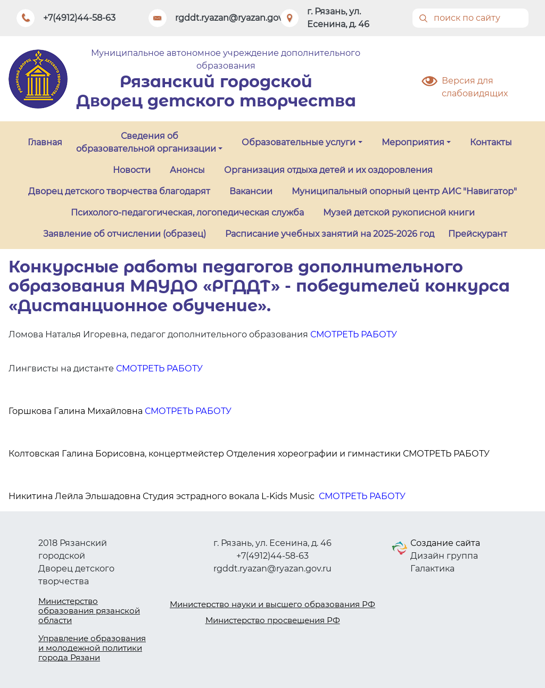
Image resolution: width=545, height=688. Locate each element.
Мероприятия (413, 142)
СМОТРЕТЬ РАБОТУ (353, 334)
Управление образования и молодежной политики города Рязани (92, 647)
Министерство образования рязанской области (89, 610)
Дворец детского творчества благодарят (119, 191)
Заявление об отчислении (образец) (124, 234)
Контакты (491, 142)
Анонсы (187, 170)
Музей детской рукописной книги (399, 213)
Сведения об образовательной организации (146, 142)
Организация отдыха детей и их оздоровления (328, 170)
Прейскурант (477, 234)
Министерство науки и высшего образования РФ (272, 604)
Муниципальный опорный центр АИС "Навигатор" (404, 191)
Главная (45, 142)
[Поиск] (470, 18)
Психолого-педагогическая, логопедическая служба (187, 213)
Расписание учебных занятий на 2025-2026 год (329, 234)
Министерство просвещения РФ (272, 620)
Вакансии (250, 191)
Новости (132, 170)
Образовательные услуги (299, 142)
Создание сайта (445, 543)
